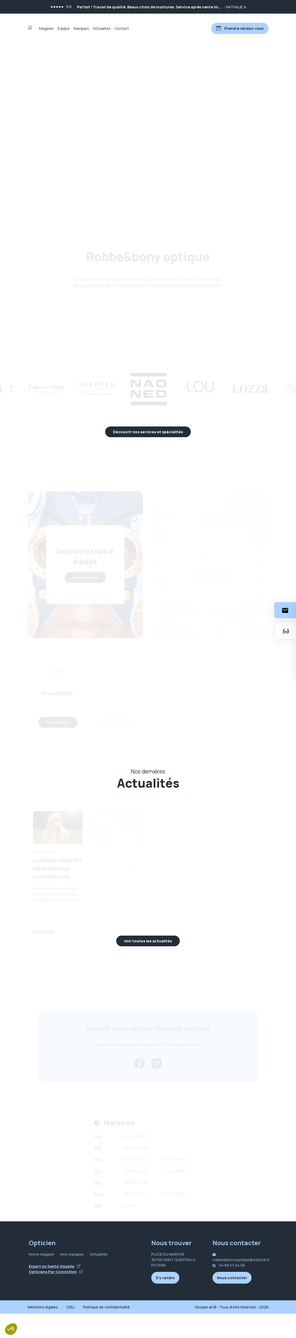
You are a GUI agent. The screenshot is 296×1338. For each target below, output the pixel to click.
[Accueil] (31, 28)
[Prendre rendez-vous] (239, 28)
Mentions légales (43, 1331)
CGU (70, 1331)
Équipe (64, 28)
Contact (122, 28)
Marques (81, 28)
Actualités (102, 28)
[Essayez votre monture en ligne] (285, 631)
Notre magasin (41, 1278)
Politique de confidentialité (106, 1331)
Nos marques (72, 1278)
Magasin (46, 28)
